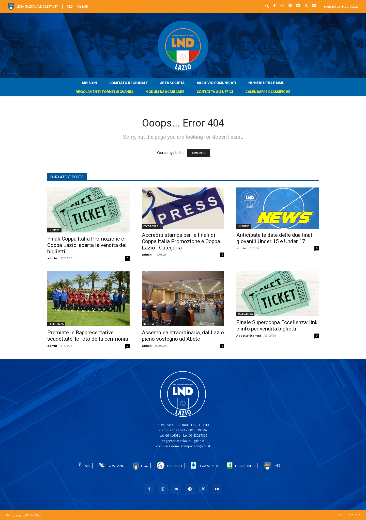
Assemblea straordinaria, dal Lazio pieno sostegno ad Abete (183, 335)
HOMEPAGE (198, 153)
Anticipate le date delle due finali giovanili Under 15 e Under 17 (275, 238)
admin (52, 258)
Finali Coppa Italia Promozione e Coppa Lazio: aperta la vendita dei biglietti (87, 245)
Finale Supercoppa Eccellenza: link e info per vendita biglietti (276, 325)
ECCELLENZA (150, 226)
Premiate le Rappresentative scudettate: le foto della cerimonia (87, 335)
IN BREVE (54, 230)
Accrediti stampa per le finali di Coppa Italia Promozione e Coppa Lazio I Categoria (181, 241)
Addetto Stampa (248, 335)
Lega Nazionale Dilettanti (37, 6)
